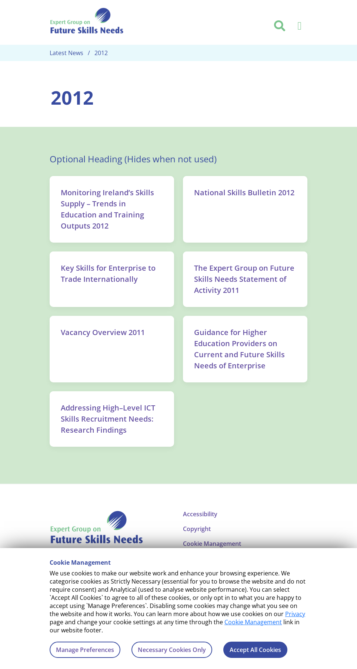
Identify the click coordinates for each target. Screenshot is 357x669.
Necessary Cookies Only (172, 650)
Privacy (295, 614)
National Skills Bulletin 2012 (244, 192)
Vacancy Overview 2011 (103, 332)
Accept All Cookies (255, 650)
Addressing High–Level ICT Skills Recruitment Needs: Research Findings (108, 419)
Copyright (197, 529)
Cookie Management (253, 622)
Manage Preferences (85, 650)
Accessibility (200, 514)
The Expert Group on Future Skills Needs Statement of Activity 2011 (244, 279)
